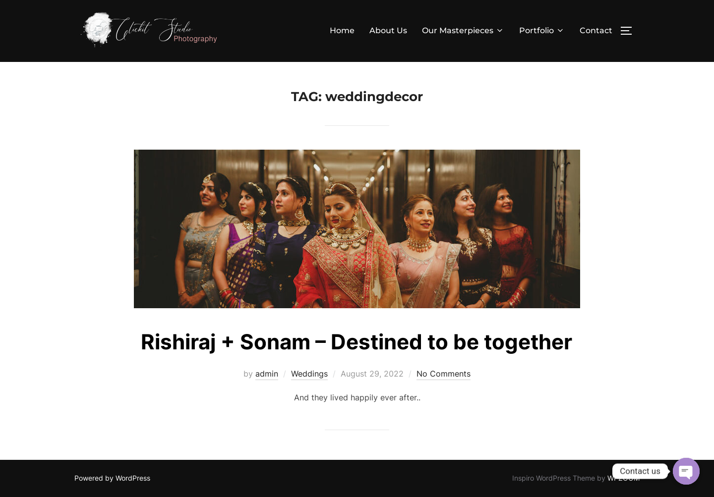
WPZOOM (623, 478)
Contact (596, 30)
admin (266, 374)
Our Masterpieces (463, 30)
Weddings (309, 374)
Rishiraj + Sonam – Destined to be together (356, 341)
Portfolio (542, 30)
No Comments (443, 374)
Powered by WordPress (112, 478)
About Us (388, 30)
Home (342, 30)
